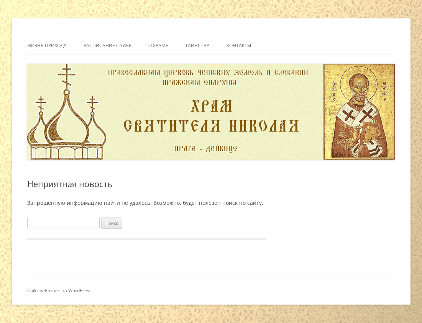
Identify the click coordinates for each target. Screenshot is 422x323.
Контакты (239, 45)
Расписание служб (107, 45)
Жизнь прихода (47, 45)
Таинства (197, 45)
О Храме (158, 45)
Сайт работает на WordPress (59, 290)
